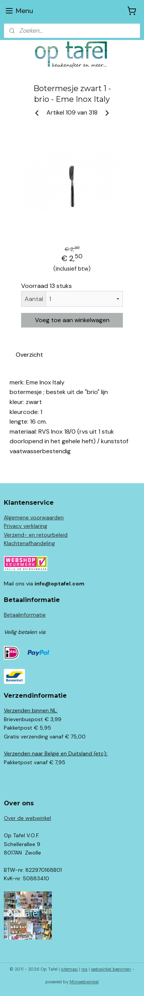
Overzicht (29, 355)
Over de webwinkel (27, 818)
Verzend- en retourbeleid (36, 534)
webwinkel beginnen (111, 969)
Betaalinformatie (25, 614)
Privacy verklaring (25, 525)
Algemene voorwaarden (34, 517)
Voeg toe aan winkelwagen (72, 320)
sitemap (69, 969)
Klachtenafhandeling (29, 543)
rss (84, 969)
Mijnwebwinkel (84, 981)
